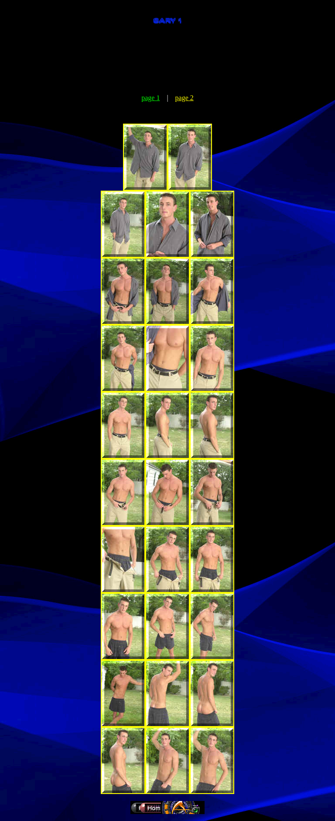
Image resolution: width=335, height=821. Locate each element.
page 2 (184, 97)
